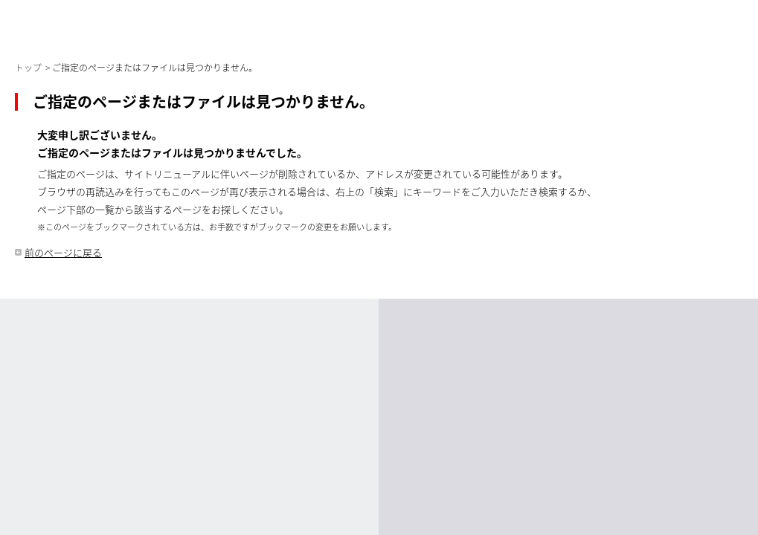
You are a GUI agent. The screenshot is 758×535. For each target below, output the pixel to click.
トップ (28, 67)
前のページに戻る (63, 252)
